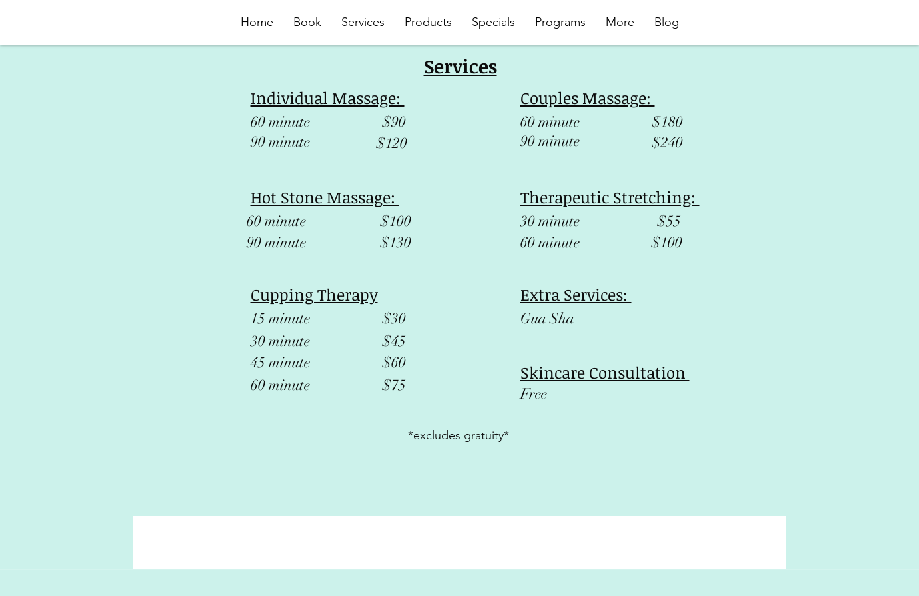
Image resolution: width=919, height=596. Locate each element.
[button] (560, 22)
